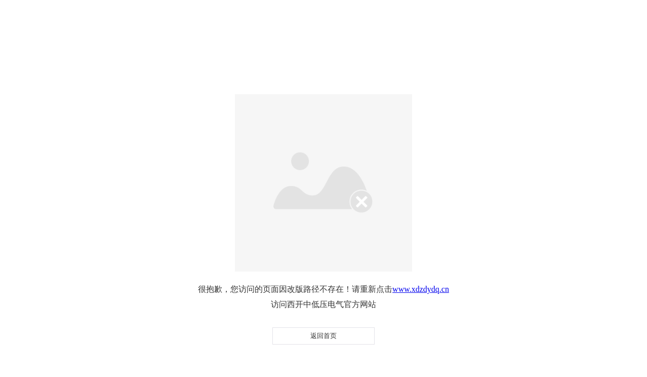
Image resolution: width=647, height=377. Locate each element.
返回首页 (323, 336)
